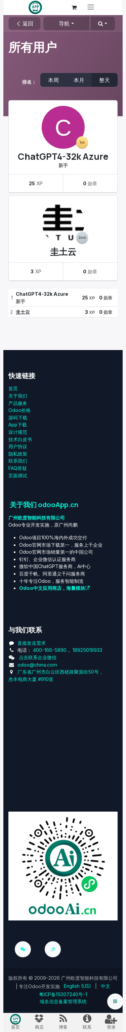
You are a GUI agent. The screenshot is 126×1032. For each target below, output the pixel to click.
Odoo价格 (19, 410)
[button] (103, 23)
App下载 (17, 424)
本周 (53, 80)
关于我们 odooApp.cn (44, 504)
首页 (13, 388)
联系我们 (17, 461)
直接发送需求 (31, 643)
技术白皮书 (20, 439)
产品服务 (17, 403)
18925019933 (87, 650)
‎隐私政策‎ (17, 454)
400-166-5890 (50, 650)
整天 (104, 80)
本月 (79, 80)
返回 (24, 23)
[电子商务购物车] (74, 7)
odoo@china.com (37, 665)
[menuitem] (77, 986)
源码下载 (17, 417)
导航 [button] (64, 23)
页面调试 (17, 475)
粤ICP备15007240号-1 (63, 994)
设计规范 (17, 432)
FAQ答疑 (17, 468)
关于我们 (17, 396)
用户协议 (17, 446)
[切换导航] (90, 7)
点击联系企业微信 (37, 657)
